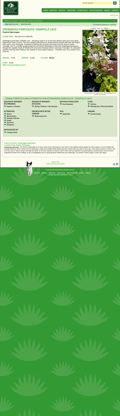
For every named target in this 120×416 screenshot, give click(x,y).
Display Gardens (95, 10)
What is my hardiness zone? (14, 65)
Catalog (62, 10)
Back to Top (55, 162)
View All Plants (10, 21)
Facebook (117, 164)
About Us (53, 10)
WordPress (114, 164)
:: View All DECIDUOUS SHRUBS (30, 21)
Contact (115, 10)
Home (46, 10)
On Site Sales (83, 10)
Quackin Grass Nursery (11, 8)
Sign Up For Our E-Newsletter (55, 163)
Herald (107, 10)
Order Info (71, 10)
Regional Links (114, 15)
